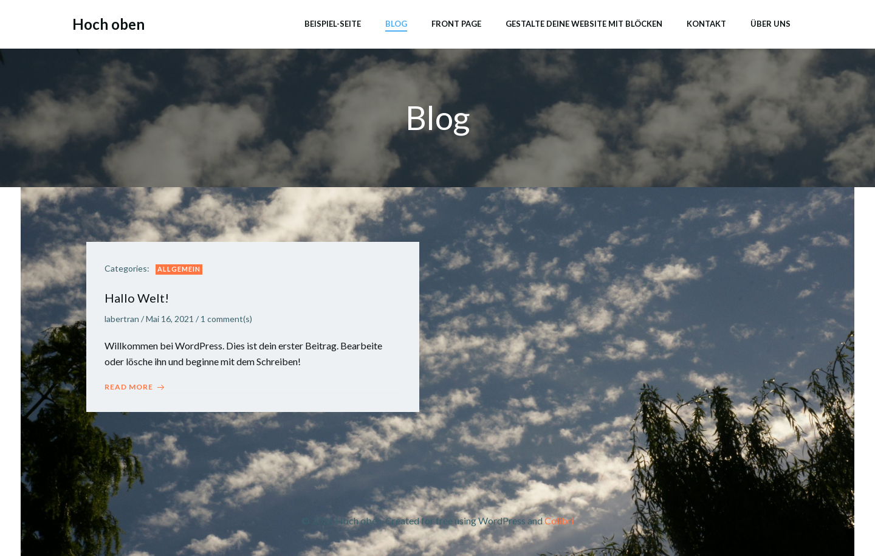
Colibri (559, 520)
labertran (122, 319)
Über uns (770, 24)
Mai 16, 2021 (170, 319)
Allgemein (179, 269)
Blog (396, 24)
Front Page (456, 24)
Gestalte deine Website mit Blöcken (584, 24)
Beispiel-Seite (332, 24)
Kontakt (706, 24)
